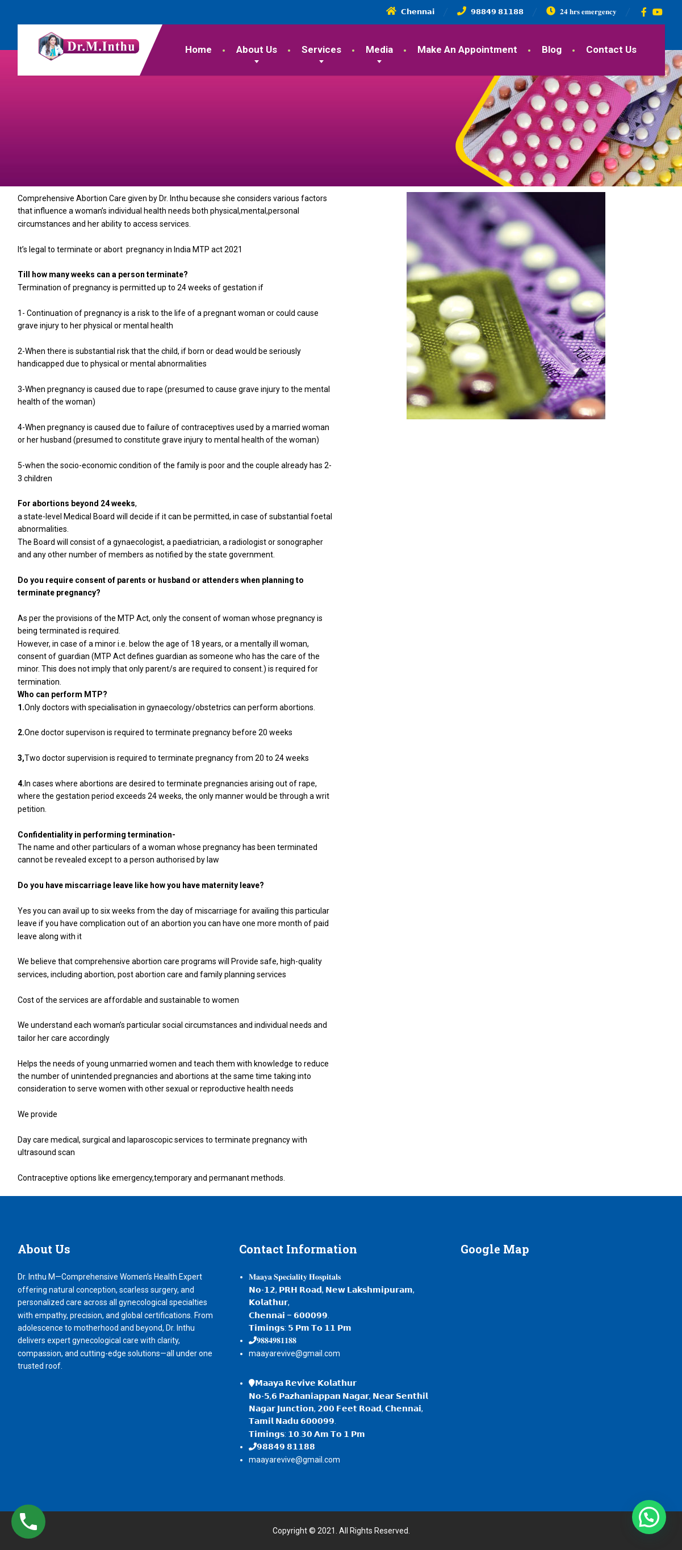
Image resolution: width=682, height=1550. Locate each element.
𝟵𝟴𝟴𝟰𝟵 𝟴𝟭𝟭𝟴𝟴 (286, 1446)
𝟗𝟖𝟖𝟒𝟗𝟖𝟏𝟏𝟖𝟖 (276, 1340)
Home (198, 49)
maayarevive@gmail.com (294, 1353)
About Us (256, 49)
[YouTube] (658, 11)
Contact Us (611, 49)
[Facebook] (644, 11)
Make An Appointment (467, 49)
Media (379, 49)
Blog (552, 49)
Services (321, 49)
